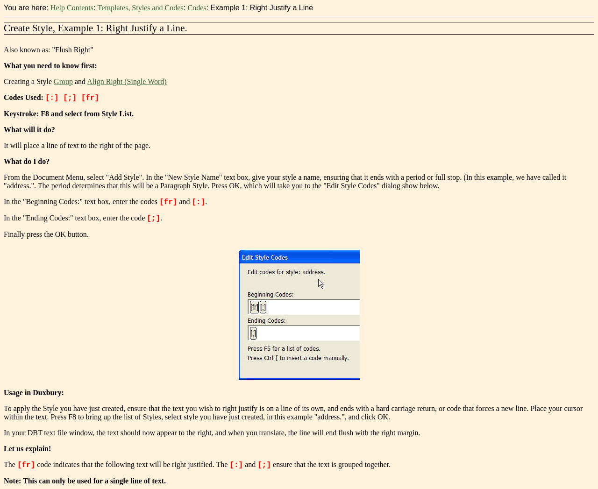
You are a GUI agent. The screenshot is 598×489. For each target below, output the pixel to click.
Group (63, 81)
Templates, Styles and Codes (141, 8)
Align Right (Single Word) (126, 81)
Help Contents (71, 8)
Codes (196, 8)
